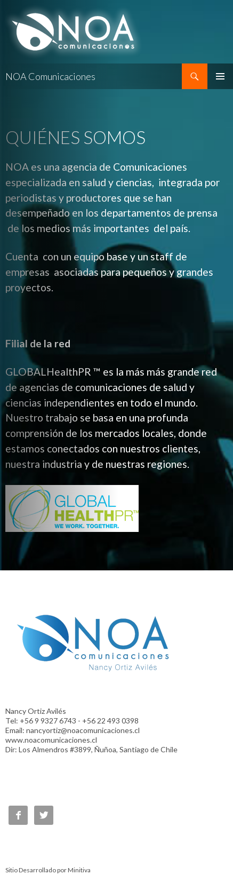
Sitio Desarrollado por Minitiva (48, 870)
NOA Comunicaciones (50, 76)
